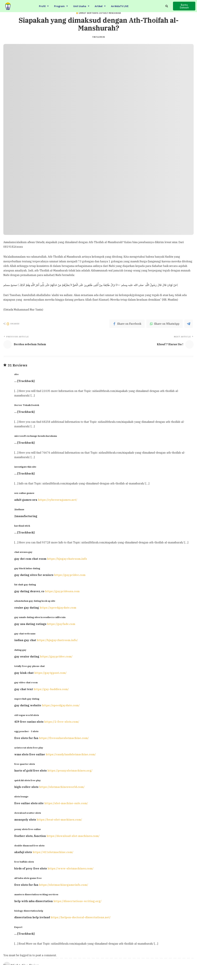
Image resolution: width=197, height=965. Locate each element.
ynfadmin (98, 37)
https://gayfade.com (61, 624)
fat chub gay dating (25, 584)
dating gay (20, 649)
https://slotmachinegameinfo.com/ (63, 884)
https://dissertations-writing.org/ (77, 901)
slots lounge (21, 796)
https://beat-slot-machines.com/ (59, 819)
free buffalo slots (24, 861)
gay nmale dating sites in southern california (39, 617)
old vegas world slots (26, 715)
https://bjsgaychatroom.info (67, 558)
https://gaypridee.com (69, 575)
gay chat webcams (24, 633)
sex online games (24, 493)
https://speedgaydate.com (58, 607)
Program (61, 5)
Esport (18, 927)
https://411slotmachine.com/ (53, 852)
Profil (44, 5)
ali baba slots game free (28, 878)
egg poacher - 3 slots (26, 731)
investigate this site (25, 466)
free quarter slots (24, 763)
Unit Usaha (81, 5)
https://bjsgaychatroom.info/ (57, 640)
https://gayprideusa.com (62, 591)
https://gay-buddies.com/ (51, 689)
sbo (16, 374)
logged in (26, 955)
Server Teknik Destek (26, 405)
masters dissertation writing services (36, 894)
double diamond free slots (29, 845)
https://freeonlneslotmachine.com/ (64, 738)
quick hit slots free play (27, 780)
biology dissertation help (28, 910)
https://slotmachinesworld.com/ (62, 787)
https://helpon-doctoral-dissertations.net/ (81, 917)
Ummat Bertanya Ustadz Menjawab (100, 13)
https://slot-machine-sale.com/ (66, 803)
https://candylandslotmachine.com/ (71, 754)
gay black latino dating (27, 568)
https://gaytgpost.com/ (50, 673)
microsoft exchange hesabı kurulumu (35, 435)
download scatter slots (27, 812)
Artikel (100, 5)
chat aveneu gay (23, 552)
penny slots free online (27, 829)
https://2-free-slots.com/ (61, 721)
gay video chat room (26, 682)
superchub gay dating (26, 698)
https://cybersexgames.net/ (57, 499)
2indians (19, 509)
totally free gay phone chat (29, 666)
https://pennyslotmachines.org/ (70, 770)
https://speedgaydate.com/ (61, 705)
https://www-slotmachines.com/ (71, 868)
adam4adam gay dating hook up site (34, 600)
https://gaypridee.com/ (56, 656)
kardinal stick (22, 525)
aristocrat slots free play (28, 747)
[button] (184, 6)
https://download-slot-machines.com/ (73, 836)
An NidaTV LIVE (119, 5)
